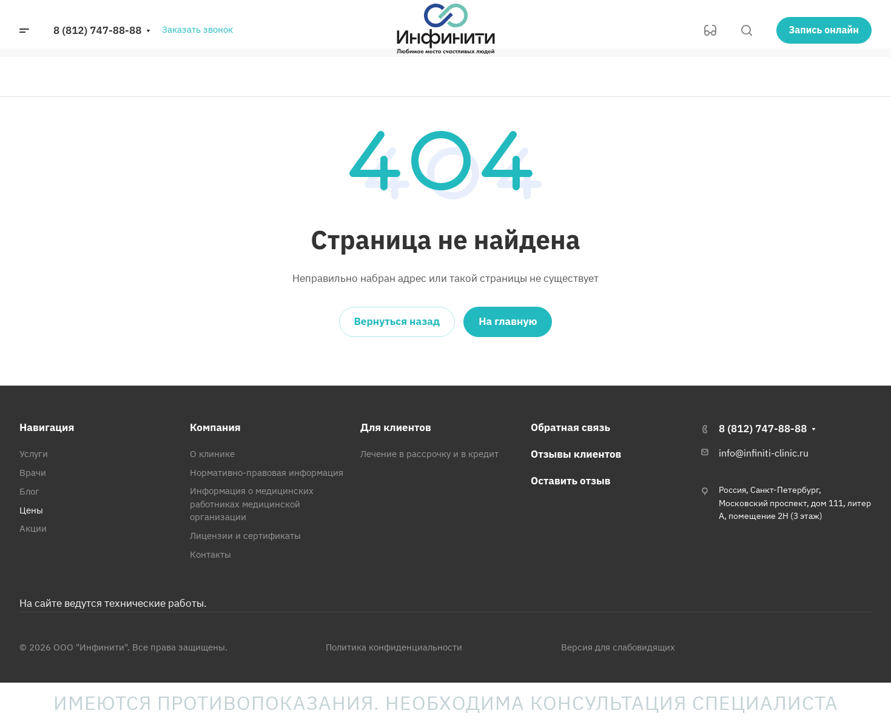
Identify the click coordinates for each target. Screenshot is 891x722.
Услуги (33, 454)
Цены (31, 510)
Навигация (46, 427)
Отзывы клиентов (576, 454)
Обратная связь (570, 427)
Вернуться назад (397, 321)
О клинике (212, 454)
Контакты (210, 554)
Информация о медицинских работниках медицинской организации (252, 504)
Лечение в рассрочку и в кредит (429, 454)
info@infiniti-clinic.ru (764, 453)
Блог (29, 491)
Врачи (32, 472)
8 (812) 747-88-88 (97, 30)
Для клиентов (395, 427)
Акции (33, 528)
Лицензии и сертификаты (245, 535)
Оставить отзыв (571, 480)
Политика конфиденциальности (394, 647)
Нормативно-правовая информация (266, 472)
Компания (215, 427)
